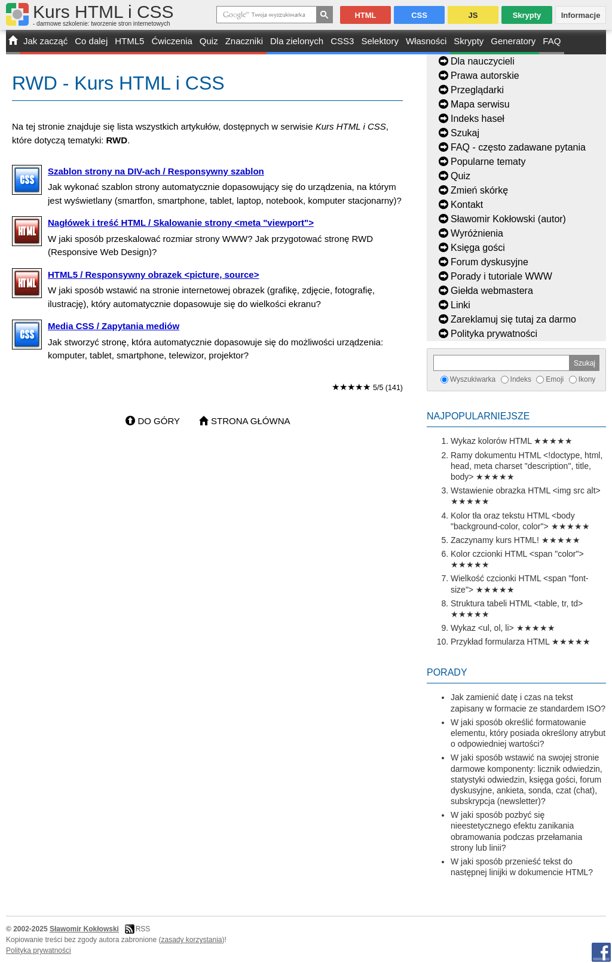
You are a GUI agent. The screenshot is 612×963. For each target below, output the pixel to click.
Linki (460, 305)
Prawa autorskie (485, 75)
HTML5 (129, 41)
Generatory (513, 41)
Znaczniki (244, 41)
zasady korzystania (191, 940)
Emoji (555, 379)
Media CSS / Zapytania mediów (113, 326)
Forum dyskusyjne (489, 262)
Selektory (380, 41)
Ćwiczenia (171, 41)
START (13, 42)
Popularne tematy (488, 162)
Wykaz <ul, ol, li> (482, 628)
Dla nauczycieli (483, 61)
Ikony (587, 379)
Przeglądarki (477, 90)
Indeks (520, 379)
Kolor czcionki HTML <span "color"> (517, 554)
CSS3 (342, 41)
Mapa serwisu (480, 104)
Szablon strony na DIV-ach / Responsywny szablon (156, 171)
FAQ (552, 41)
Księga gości (478, 248)
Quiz (209, 41)
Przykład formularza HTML (500, 641)
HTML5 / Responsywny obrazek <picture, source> (153, 274)
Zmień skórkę (479, 190)
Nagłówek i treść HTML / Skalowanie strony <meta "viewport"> (181, 222)
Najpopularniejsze (478, 416)
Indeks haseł (477, 119)
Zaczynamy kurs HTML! (495, 540)
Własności (426, 41)
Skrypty (469, 41)
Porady (447, 672)
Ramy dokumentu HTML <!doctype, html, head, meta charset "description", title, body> (526, 465)
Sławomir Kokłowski (84, 929)
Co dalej (91, 41)
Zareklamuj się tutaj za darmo (513, 319)
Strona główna (250, 421)
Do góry (158, 421)
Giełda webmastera (492, 291)
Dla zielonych (296, 41)
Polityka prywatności (494, 334)
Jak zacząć (45, 41)
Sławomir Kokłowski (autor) (508, 219)
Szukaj (465, 133)
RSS (143, 929)
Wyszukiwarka (473, 379)
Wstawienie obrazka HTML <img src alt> (526, 490)
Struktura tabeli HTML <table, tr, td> (517, 603)
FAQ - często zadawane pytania (518, 147)
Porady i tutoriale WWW (501, 276)
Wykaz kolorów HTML (491, 441)
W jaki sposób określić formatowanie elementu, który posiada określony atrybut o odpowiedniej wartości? (528, 733)
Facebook (601, 952)
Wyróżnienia (477, 233)
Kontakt (467, 205)
